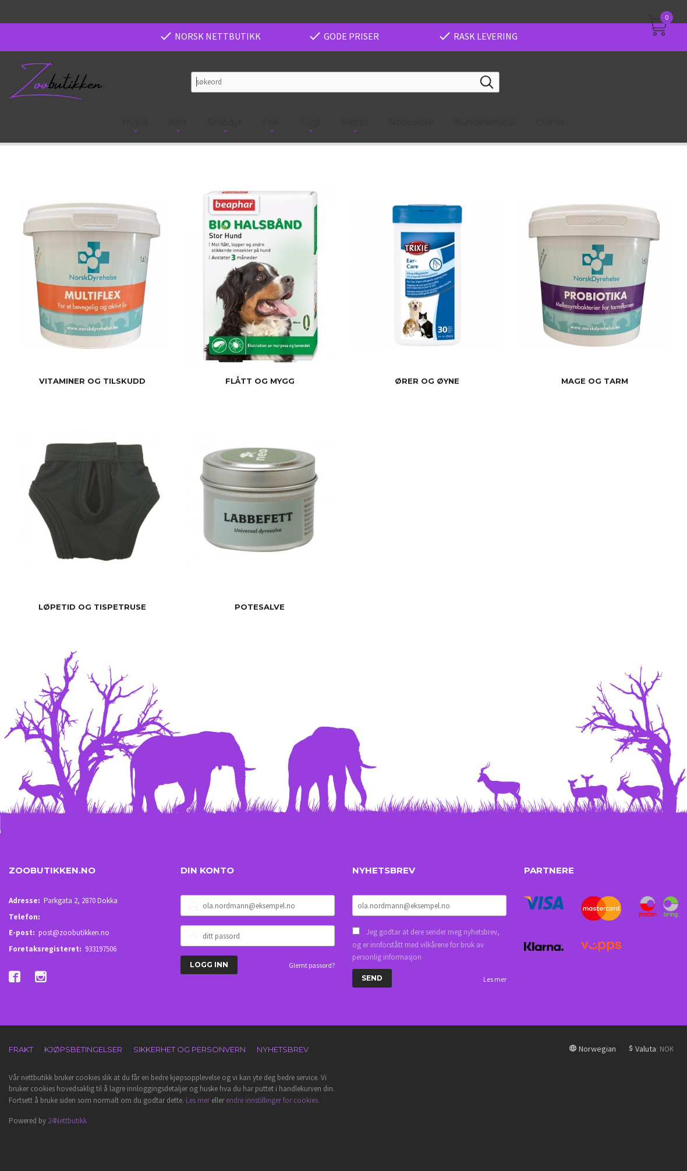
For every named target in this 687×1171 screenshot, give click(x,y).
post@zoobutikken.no (73, 932)
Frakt (21, 1049)
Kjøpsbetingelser (83, 1049)
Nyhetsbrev (283, 1049)
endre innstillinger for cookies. (273, 1100)
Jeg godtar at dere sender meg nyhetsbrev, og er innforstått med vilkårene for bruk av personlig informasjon (426, 944)
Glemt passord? (312, 965)
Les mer (495, 979)
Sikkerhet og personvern (189, 1049)
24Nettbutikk (67, 1121)
